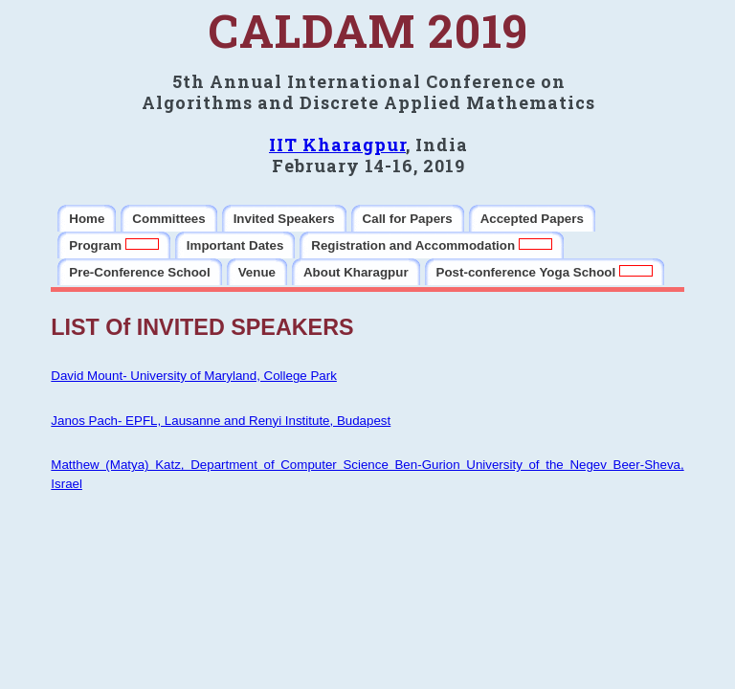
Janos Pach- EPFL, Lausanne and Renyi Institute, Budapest (220, 420)
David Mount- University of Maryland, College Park (194, 375)
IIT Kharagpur (337, 144)
